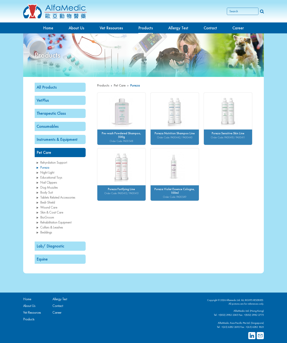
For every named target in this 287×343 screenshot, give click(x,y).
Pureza (43, 167)
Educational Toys (49, 177)
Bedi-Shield (46, 202)
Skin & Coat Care (50, 212)
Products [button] (145, 28)
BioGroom (45, 217)
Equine (42, 259)
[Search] (242, 11)
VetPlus (43, 100)
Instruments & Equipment (57, 139)
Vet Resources (111, 28)
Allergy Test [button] (178, 28)
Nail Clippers (47, 182)
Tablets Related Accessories (56, 197)
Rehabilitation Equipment (54, 222)
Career (238, 28)
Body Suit (45, 192)
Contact (210, 28)
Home (48, 28)
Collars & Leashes (50, 227)
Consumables (48, 126)
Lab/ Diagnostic (50, 246)
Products (103, 85)
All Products (47, 87)
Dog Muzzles (47, 187)
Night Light (45, 172)
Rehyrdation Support (52, 162)
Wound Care (47, 207)
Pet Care (44, 152)
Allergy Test (59, 299)
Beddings (44, 232)
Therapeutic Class (51, 113)
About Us (76, 28)
